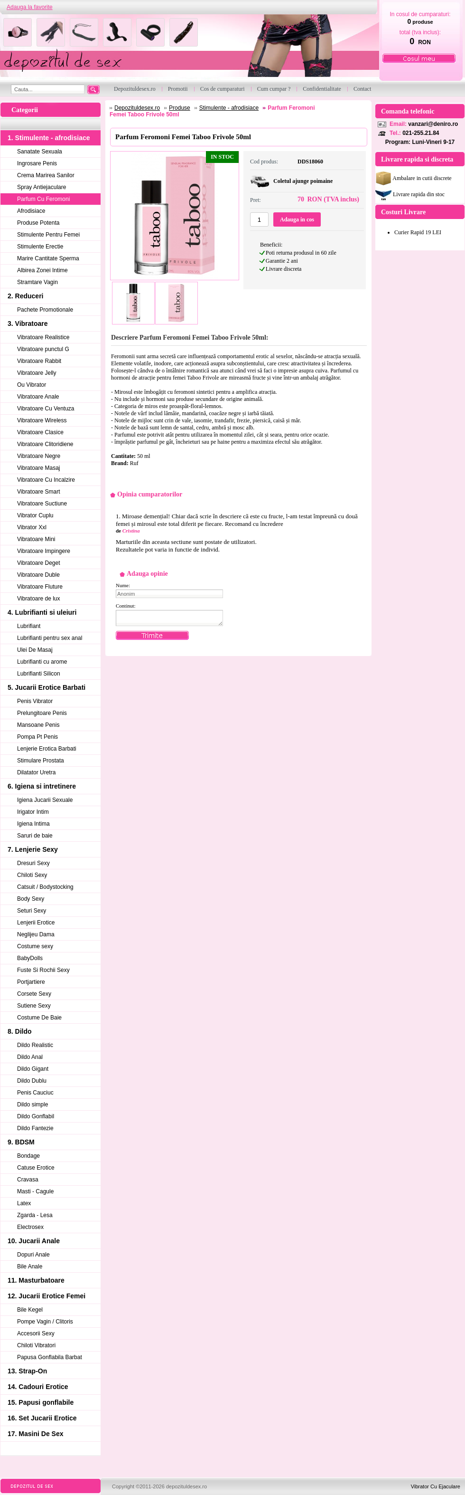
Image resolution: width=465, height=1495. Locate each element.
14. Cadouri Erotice (38, 1386)
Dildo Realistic (35, 1045)
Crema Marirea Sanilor (45, 175)
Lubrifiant (28, 626)
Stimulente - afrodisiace (229, 108)
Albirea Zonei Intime (42, 270)
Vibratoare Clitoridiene (45, 444)
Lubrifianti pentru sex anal (49, 638)
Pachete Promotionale (45, 309)
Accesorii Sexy (36, 1333)
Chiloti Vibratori (36, 1345)
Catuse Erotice (36, 1167)
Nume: (123, 585)
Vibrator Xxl (31, 527)
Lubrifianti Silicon (38, 673)
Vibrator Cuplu (35, 515)
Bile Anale (29, 1266)
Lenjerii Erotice (36, 922)
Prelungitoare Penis (42, 713)
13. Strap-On (27, 1371)
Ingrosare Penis (37, 163)
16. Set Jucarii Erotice (42, 1418)
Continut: (126, 606)
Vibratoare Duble (38, 574)
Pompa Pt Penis (37, 736)
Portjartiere (31, 982)
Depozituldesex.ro (137, 108)
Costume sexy (35, 946)
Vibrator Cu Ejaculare (435, 1486)
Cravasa (27, 1179)
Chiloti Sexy (32, 875)
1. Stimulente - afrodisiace (49, 138)
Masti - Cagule (35, 1191)
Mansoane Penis (38, 725)
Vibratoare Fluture (40, 586)
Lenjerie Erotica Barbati (46, 748)
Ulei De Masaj (35, 650)
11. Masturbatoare (36, 1280)
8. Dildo (20, 1031)
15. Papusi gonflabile (41, 1402)
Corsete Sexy (34, 993)
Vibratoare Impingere (43, 551)
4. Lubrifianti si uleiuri (42, 612)
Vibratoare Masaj (38, 468)
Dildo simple (32, 1104)
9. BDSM (21, 1142)
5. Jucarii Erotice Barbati (46, 687)
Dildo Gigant (32, 1069)
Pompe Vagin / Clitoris (45, 1321)
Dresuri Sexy (33, 863)
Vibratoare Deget (38, 563)
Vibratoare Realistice (43, 337)
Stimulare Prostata (40, 760)
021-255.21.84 (420, 133)
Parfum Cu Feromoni (43, 199)
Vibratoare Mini (36, 539)
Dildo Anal (30, 1057)
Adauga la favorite (30, 7)
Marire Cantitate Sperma (48, 258)
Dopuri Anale (33, 1254)
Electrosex (30, 1227)
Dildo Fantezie (35, 1128)
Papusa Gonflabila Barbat (49, 1357)
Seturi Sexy (31, 910)
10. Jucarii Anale (34, 1241)
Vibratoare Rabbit (39, 361)
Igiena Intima (33, 823)
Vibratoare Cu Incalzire (46, 479)
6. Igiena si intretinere (42, 786)
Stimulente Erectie (40, 246)
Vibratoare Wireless (41, 420)
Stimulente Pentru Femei (48, 234)
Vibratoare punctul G (43, 349)
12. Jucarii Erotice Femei (46, 1296)
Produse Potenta (38, 222)
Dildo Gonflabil (35, 1116)
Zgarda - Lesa (35, 1215)
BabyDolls (30, 958)
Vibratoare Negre (38, 456)
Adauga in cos (297, 219)
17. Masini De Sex (36, 1434)
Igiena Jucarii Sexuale (45, 800)
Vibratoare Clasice (40, 432)
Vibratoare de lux (38, 598)
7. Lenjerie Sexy (33, 849)
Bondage (28, 1155)
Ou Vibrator (31, 384)
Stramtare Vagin (37, 282)
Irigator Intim (33, 812)
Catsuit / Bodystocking (45, 887)
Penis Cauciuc (35, 1092)
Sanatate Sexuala (39, 151)
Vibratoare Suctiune (42, 503)
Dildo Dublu (31, 1080)
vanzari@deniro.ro (433, 124)
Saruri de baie (35, 835)
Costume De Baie (39, 1017)
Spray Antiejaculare (41, 187)
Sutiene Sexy (34, 1005)
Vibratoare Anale (38, 396)
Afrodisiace (31, 211)
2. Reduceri (25, 296)
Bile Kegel (30, 1309)
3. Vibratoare (28, 323)
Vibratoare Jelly (36, 373)
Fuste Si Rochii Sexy (43, 970)
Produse (179, 108)
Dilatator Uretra (36, 772)
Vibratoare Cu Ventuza (45, 408)
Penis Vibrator (35, 701)
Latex (24, 1203)
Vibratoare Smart (38, 491)
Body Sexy (30, 898)
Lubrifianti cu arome (42, 661)
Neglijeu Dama (36, 934)
